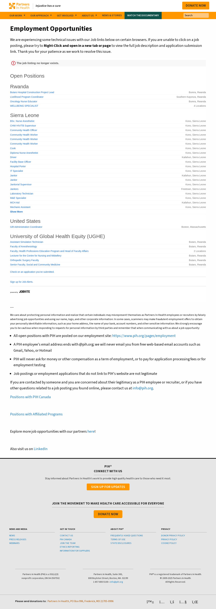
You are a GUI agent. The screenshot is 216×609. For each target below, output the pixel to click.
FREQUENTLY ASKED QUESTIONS (127, 535)
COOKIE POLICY (169, 543)
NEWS (12, 535)
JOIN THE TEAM (67, 543)
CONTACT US (66, 535)
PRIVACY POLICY (169, 539)
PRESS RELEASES (17, 539)
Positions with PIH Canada (30, 397)
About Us (88, 15)
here (90, 431)
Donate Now (196, 5)
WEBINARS (14, 543)
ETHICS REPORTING (69, 547)
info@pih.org (143, 388)
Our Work (15, 15)
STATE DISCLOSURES (121, 543)
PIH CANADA (66, 539)
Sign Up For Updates (108, 487)
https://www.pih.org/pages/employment (144, 335)
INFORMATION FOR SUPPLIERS (75, 551)
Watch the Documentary (143, 15)
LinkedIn (41, 449)
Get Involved (65, 15)
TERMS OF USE (118, 539)
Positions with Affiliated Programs (36, 414)
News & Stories (112, 15)
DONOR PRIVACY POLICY (173, 535)
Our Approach (39, 15)
